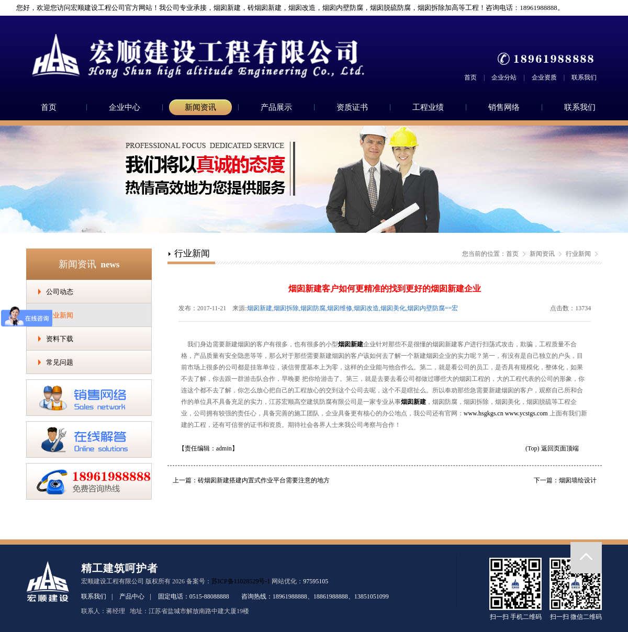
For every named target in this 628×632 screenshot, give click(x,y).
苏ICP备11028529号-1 (240, 581)
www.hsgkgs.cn (483, 413)
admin (224, 448)
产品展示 (276, 107)
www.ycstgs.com (526, 413)
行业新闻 (59, 315)
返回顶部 (586, 557)
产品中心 (131, 596)
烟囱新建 (350, 344)
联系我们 (584, 77)
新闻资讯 (200, 107)
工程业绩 (428, 107)
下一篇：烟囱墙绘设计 (565, 480)
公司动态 (59, 292)
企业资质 (544, 77)
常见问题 (59, 362)
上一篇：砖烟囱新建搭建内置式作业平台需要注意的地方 (251, 480)
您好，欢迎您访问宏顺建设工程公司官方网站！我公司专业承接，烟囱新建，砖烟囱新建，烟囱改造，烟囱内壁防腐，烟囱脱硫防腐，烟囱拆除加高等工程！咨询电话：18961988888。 (286, 8)
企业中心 (124, 107)
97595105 (315, 581)
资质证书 (352, 107)
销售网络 (504, 107)
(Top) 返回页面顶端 (551, 448)
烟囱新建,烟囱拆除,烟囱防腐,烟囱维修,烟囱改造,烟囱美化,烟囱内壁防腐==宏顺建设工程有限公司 (352, 308)
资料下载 (59, 339)
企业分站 (504, 77)
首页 (470, 77)
